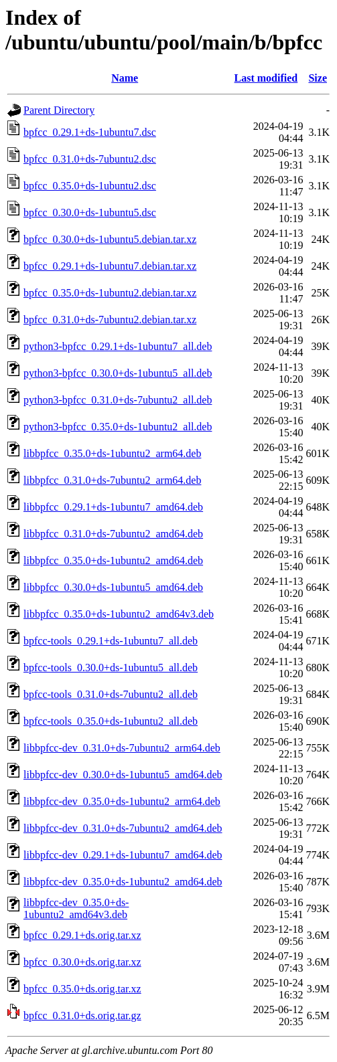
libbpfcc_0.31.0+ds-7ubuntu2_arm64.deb (112, 480)
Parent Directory (58, 110)
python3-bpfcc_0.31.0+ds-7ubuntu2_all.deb (117, 400)
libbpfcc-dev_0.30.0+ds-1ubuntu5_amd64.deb (122, 774)
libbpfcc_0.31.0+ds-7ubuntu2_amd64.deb (113, 533)
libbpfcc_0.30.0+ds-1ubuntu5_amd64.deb (113, 587)
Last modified (266, 78)
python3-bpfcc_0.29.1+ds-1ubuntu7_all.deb (117, 346)
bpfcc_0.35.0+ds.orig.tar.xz (82, 988)
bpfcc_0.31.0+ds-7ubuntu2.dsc (89, 159)
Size (317, 78)
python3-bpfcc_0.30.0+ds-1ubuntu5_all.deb (117, 373)
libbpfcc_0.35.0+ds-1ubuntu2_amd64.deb (113, 560)
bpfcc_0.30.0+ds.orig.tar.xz (82, 962)
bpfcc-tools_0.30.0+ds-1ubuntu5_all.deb (110, 667)
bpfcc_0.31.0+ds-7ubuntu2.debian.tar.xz (109, 319)
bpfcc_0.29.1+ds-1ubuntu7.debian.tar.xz (109, 266)
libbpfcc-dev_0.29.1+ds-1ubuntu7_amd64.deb (122, 855)
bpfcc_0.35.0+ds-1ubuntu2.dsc (89, 185)
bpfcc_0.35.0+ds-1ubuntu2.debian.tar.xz (109, 292)
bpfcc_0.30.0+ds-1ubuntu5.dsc (89, 212)
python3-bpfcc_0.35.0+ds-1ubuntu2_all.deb (117, 426)
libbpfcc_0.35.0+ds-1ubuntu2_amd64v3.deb (118, 614)
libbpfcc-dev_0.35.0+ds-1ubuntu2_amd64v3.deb (76, 908)
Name (124, 78)
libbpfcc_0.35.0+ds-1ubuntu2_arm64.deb (112, 453)
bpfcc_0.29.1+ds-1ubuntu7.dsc (89, 132)
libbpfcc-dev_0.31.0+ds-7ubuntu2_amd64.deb (122, 828)
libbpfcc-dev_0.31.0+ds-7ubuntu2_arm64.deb (121, 748)
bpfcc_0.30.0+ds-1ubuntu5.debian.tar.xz (109, 239)
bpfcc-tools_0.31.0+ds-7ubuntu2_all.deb (110, 694)
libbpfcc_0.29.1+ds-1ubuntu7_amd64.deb (113, 507)
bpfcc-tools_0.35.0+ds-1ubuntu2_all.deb (110, 721)
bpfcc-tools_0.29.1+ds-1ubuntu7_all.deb (110, 640)
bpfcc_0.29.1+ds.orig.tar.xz (82, 935)
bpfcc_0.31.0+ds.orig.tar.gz (82, 1015)
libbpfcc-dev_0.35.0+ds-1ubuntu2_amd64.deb (122, 881)
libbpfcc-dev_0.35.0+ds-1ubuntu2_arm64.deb (121, 801)
